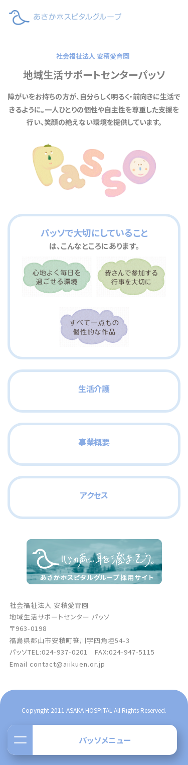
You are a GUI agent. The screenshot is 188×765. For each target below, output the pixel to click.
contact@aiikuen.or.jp (67, 664)
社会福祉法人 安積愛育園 (92, 56)
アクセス (94, 495)
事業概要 (94, 442)
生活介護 (94, 388)
